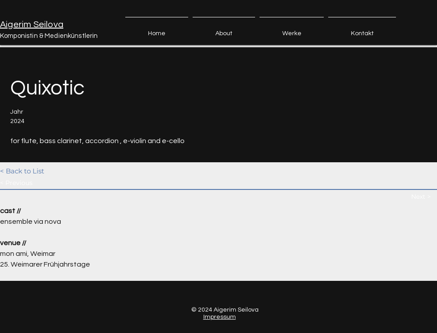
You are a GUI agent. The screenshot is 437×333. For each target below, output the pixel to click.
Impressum (219, 317)
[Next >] (424, 197)
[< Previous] (31, 183)
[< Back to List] (31, 171)
